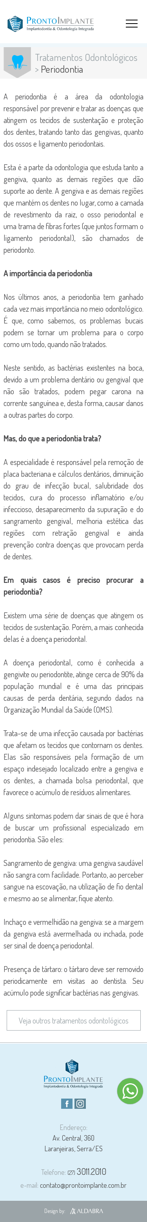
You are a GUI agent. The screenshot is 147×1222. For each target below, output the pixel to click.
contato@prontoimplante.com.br (73, 1185)
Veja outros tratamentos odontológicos (74, 1020)
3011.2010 (86, 1171)
